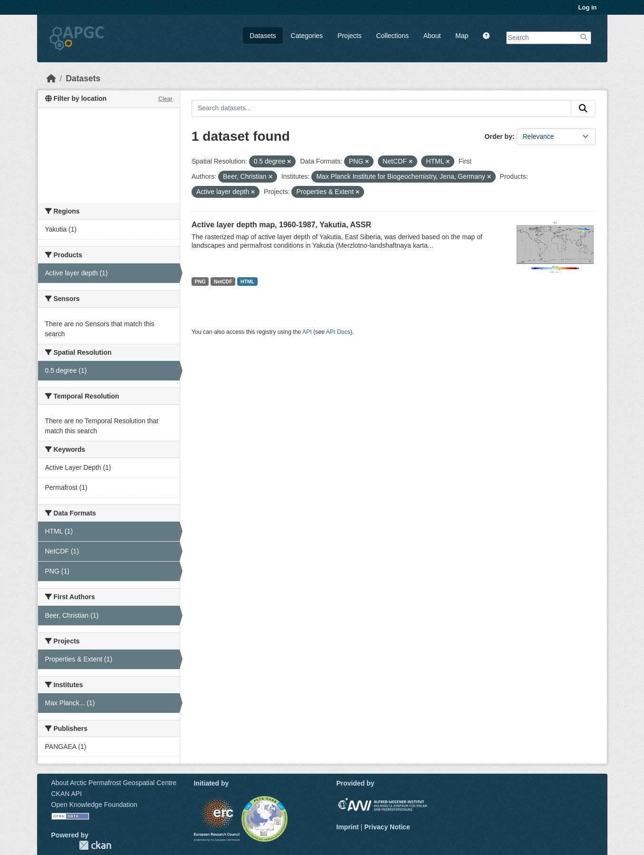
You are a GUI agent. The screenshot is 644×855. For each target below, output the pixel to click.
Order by (498, 136)
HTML (247, 281)
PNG (200, 281)
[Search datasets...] (381, 108)
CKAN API (66, 793)
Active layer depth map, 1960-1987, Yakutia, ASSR (281, 225)
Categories (307, 35)
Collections (392, 35)
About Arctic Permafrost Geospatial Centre (114, 783)
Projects (349, 35)
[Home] (51, 78)
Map (461, 35)
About (432, 35)
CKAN (95, 845)
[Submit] (583, 108)
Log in (587, 7)
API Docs (338, 332)
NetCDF (223, 281)
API (307, 332)
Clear (165, 99)
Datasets (263, 35)
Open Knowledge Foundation (94, 804)
